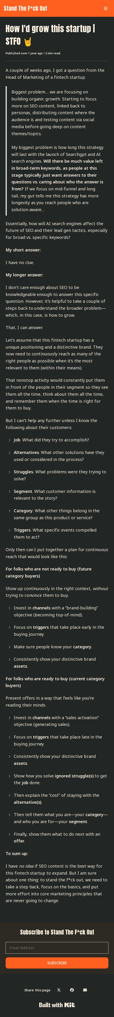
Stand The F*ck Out (25, 8)
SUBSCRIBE (57, 962)
